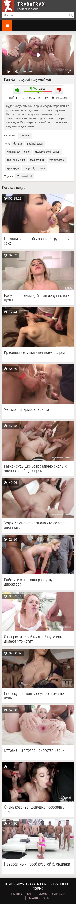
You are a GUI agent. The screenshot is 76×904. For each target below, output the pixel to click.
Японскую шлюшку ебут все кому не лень (34, 695)
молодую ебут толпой (47, 151)
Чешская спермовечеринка (26, 409)
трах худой (13, 168)
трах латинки (37, 160)
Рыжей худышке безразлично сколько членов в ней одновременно (35, 468)
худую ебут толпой (34, 168)
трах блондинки (16, 160)
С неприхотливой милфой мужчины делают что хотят (33, 638)
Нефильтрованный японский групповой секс (37, 241)
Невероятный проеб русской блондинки (37, 864)
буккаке (17, 143)
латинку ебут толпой (18, 151)
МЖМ (30, 894)
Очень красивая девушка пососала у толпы (34, 809)
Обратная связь (38, 898)
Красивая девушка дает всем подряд (34, 352)
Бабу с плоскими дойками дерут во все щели (36, 297)
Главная (16, 894)
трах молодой (57, 160)
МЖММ (43, 894)
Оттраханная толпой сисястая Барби (34, 750)
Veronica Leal (24, 176)
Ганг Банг (25, 135)
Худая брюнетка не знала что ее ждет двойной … (35, 525)
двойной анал (35, 143)
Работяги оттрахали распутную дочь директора (34, 581)
